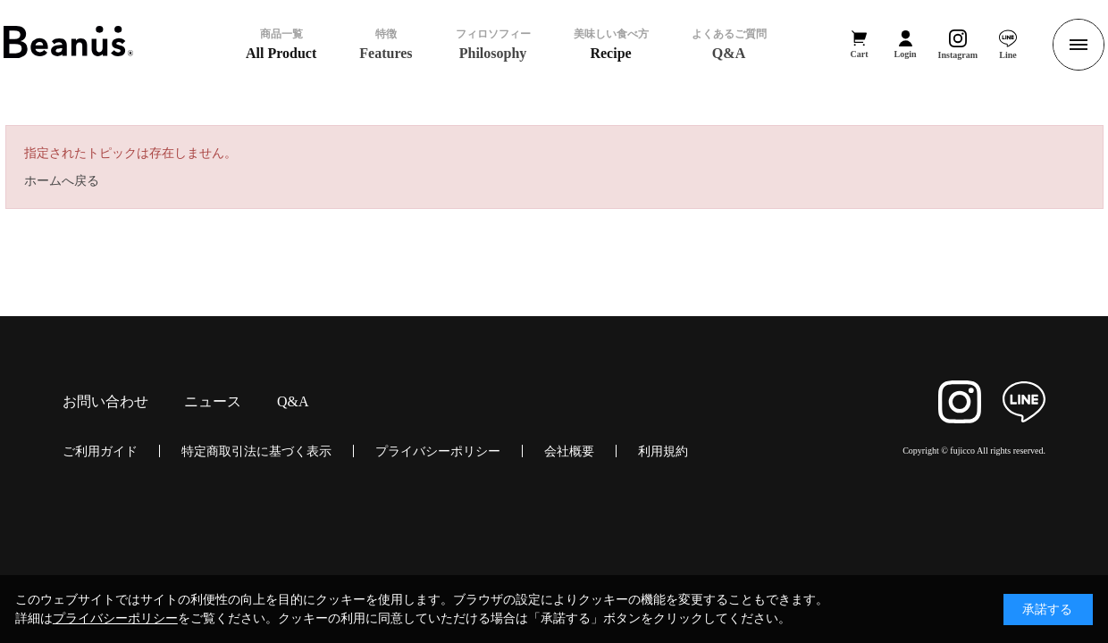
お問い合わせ (105, 402)
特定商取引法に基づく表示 (256, 451)
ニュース (212, 402)
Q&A (293, 402)
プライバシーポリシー (437, 451)
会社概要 (569, 451)
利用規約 (663, 451)
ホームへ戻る (61, 180)
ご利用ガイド (100, 451)
